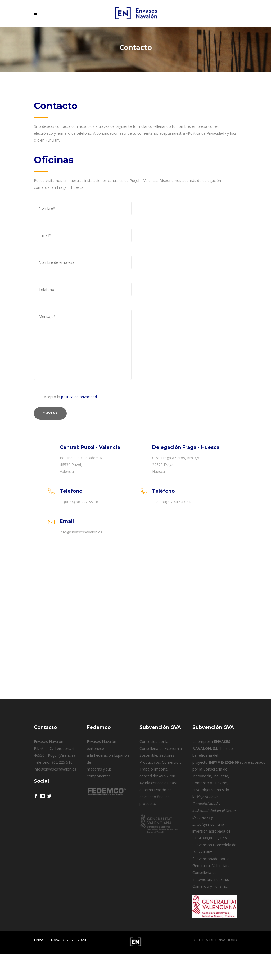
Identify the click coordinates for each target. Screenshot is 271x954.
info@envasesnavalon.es (55, 769)
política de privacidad (79, 396)
